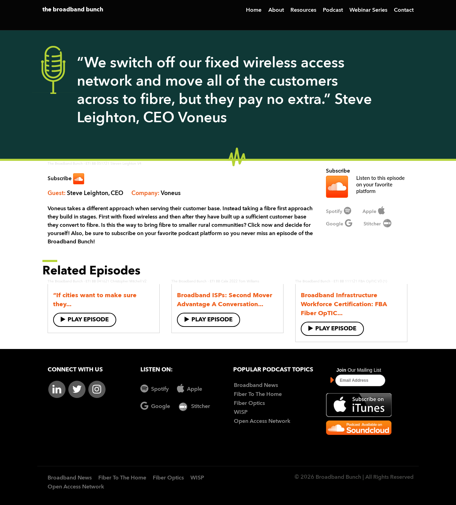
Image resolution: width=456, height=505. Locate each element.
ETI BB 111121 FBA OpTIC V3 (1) (360, 281)
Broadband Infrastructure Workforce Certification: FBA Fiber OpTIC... (344, 304)
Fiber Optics (249, 403)
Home (253, 10)
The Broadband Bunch (65, 163)
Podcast (333, 10)
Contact (404, 10)
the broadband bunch (72, 10)
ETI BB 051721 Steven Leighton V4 (113, 163)
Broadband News (256, 385)
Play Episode (85, 319)
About (276, 10)
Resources (303, 10)
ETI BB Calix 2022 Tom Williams (234, 281)
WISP (241, 412)
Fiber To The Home (258, 394)
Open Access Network (262, 421)
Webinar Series (368, 10)
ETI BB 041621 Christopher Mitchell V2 (116, 281)
